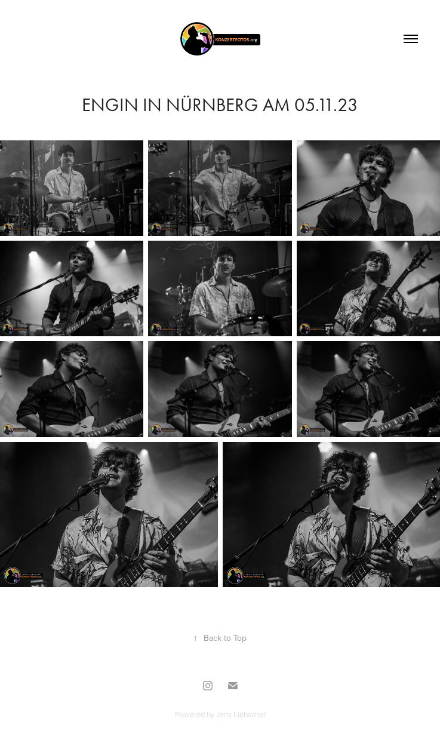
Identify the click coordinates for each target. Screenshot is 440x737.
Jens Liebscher (241, 714)
